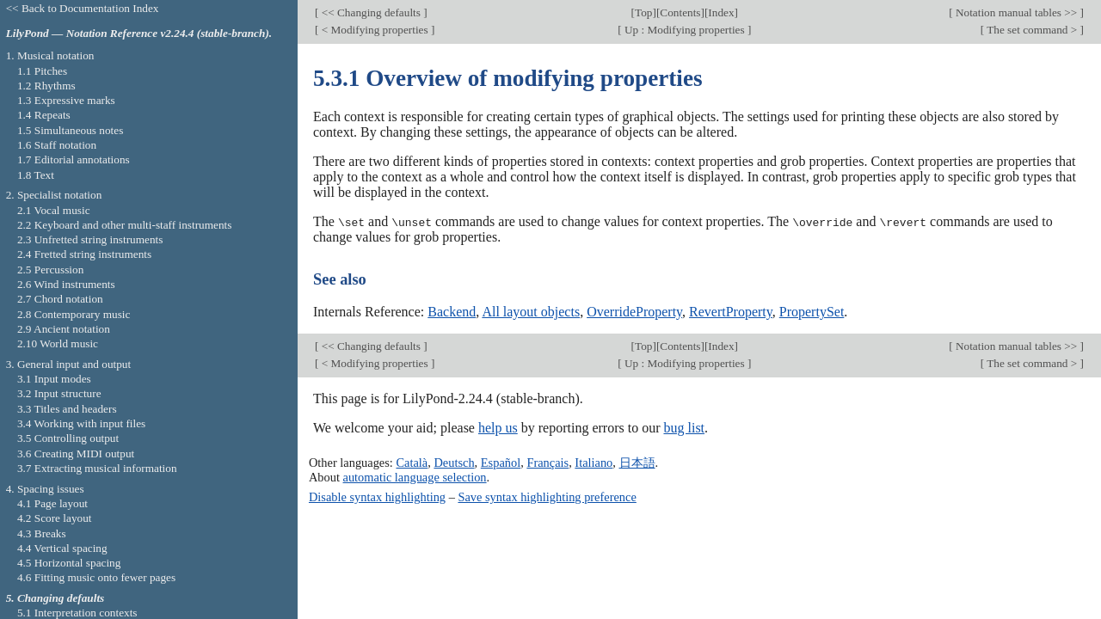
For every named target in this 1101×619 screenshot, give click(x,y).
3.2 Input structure (59, 393)
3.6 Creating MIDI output (75, 453)
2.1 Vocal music (53, 210)
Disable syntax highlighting (377, 496)
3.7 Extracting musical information (97, 468)
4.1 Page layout (52, 503)
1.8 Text (35, 175)
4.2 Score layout (54, 518)
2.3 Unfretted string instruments (90, 239)
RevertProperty (730, 310)
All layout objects (531, 310)
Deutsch (454, 462)
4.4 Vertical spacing (62, 548)
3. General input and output (69, 364)
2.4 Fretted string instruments (84, 254)
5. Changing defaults (55, 597)
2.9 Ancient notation (63, 328)
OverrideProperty (634, 310)
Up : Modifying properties (684, 29)
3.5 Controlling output (68, 438)
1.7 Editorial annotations (73, 159)
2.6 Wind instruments (66, 284)
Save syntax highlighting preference (547, 496)
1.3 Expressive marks (66, 100)
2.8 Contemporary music (74, 314)
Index (721, 12)
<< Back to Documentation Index (82, 8)
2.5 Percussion (50, 269)
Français (547, 462)
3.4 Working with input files (81, 423)
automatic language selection (415, 476)
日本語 (637, 462)
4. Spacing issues (45, 488)
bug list (683, 427)
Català (411, 462)
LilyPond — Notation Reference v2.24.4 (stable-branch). (139, 33)
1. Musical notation (50, 55)
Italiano (593, 462)
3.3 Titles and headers (67, 408)
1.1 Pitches (42, 70)
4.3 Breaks (41, 533)
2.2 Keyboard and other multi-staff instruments (124, 224)
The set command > (1032, 29)
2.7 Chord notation (60, 298)
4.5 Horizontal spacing (68, 562)
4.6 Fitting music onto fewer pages (96, 577)
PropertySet (812, 310)
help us (498, 427)
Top (643, 12)
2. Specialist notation (54, 194)
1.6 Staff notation (56, 144)
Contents (680, 12)
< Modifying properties (374, 29)
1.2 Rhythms (46, 85)
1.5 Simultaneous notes (70, 130)
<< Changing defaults (370, 12)
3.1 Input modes (54, 378)
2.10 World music (57, 343)
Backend (451, 310)
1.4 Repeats (44, 114)
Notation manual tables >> (1016, 12)
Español (500, 462)
